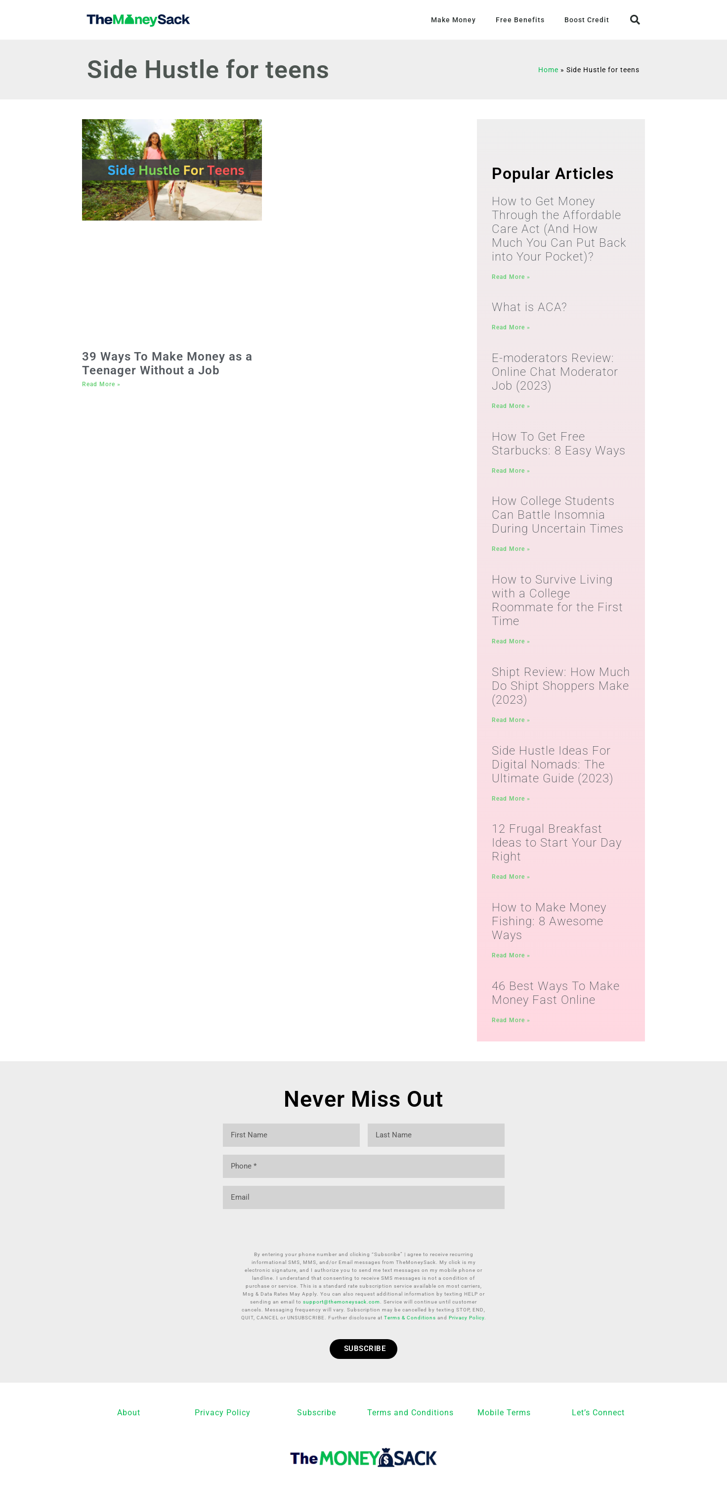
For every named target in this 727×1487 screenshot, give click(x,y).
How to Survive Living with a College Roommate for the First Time (557, 603)
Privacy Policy (466, 1289)
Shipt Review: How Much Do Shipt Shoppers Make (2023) (561, 688)
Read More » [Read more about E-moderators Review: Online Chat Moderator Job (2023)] (511, 407)
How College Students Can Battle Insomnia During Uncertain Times (558, 517)
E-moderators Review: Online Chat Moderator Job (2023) (555, 373)
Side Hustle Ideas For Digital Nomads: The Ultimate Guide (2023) (553, 767)
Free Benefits (520, 20)
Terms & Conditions (410, 1289)
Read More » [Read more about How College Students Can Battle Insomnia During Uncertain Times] (511, 550)
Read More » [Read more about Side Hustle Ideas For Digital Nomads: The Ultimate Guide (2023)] (511, 801)
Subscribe (316, 1384)
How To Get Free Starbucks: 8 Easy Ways (559, 444)
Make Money (453, 20)
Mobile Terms (504, 1384)
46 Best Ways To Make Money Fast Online (556, 997)
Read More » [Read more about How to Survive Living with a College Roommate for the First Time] (511, 643)
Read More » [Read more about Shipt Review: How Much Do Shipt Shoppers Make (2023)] (511, 722)
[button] (635, 20)
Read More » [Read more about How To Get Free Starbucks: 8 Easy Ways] (511, 471)
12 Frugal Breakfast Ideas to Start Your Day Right (557, 846)
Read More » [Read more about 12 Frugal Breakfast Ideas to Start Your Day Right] (511, 880)
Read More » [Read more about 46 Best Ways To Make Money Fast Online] (511, 1024)
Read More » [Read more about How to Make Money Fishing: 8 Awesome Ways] (511, 959)
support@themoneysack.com (341, 1273)
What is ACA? (529, 308)
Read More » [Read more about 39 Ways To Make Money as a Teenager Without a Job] (101, 384)
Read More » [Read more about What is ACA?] (511, 327)
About (128, 1384)
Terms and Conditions (410, 1384)
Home (548, 70)
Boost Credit (586, 20)
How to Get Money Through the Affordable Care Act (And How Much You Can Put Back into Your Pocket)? (559, 229)
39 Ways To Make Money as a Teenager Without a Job (167, 363)
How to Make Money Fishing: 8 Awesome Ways (549, 925)
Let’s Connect (598, 1384)
